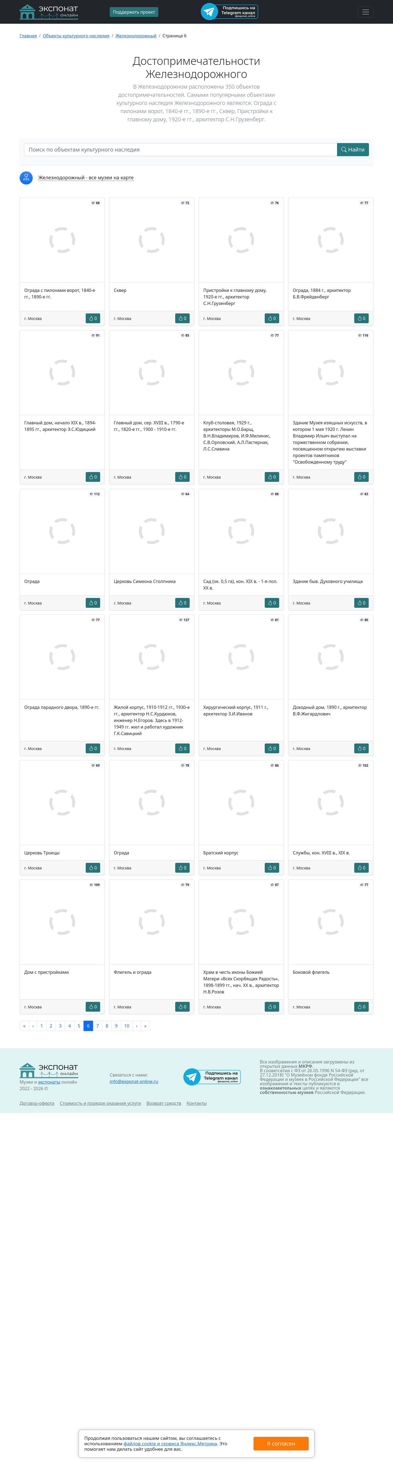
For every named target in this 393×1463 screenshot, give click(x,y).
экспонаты (49, 1082)
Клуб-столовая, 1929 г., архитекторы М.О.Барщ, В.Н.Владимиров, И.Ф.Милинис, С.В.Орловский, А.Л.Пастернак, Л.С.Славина (236, 436)
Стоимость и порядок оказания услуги (100, 1103)
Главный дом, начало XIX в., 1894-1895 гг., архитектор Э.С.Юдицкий (60, 426)
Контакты (197, 1103)
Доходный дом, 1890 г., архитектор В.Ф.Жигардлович (330, 710)
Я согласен (281, 1443)
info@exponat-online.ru (134, 1081)
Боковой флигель (311, 972)
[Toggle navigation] (365, 12)
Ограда (32, 581)
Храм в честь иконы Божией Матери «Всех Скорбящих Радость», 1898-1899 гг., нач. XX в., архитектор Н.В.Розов (241, 982)
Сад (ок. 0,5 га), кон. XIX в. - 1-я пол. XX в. (240, 584)
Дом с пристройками (46, 972)
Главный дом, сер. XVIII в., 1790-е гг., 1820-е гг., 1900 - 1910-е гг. (149, 426)
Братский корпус (221, 853)
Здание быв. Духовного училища (328, 581)
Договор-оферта (37, 1103)
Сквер (120, 290)
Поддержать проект (134, 12)
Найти (353, 149)
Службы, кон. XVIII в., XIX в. (321, 853)
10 (126, 1026)
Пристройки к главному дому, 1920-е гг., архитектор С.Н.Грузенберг (235, 296)
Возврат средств (164, 1103)
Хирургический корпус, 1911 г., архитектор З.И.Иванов (236, 710)
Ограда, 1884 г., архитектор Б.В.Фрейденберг (322, 293)
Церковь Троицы (42, 853)
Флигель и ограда (132, 972)
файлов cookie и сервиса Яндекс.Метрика (170, 1443)
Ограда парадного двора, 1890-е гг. (61, 707)
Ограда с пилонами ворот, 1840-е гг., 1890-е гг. (59, 293)
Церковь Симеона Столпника (145, 581)
